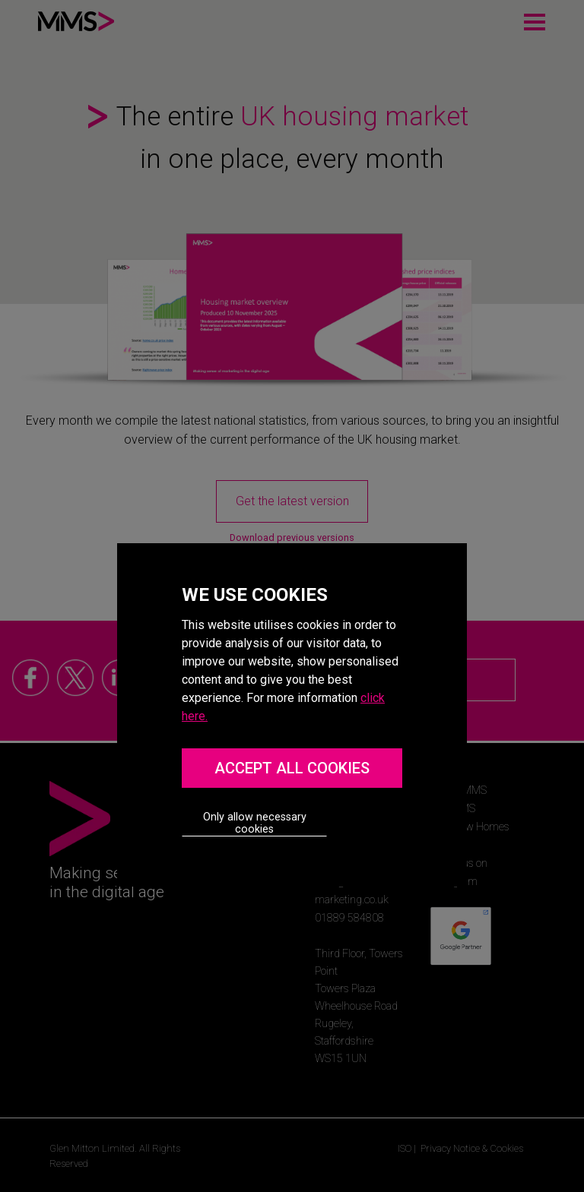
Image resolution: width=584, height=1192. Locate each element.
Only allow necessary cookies (254, 823)
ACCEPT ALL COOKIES (292, 768)
